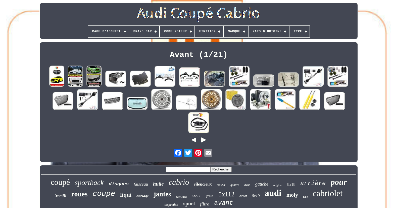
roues (79, 194)
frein (209, 196)
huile (158, 184)
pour (339, 182)
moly (292, 195)
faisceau (141, 184)
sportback (89, 183)
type (305, 196)
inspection (171, 204)
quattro (234, 185)
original (277, 185)
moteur (221, 185)
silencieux (203, 184)
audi (273, 193)
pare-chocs (181, 196)
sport (189, 203)
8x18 (291, 184)
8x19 (256, 196)
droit (243, 196)
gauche (261, 184)
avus (247, 185)
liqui (125, 195)
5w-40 (60, 195)
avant (223, 203)
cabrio (179, 182)
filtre (204, 203)
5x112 (226, 194)
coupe (103, 194)
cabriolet (328, 193)
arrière (313, 183)
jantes (162, 194)
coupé (60, 182)
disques (119, 184)
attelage (142, 196)
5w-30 (196, 196)
